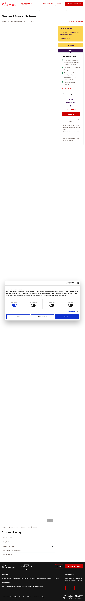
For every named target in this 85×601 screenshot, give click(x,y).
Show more (66, 88)
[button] (13, 10)
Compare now (65, 38)
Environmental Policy (39, 596)
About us (9, 10)
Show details (71, 311)
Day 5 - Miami (7, 554)
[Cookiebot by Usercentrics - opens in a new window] (67, 283)
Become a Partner (56, 10)
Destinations (35, 10)
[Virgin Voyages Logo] (10, 4)
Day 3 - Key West (8, 546)
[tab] (70, 50)
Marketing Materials (23, 10)
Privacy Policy (13, 596)
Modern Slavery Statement (25, 596)
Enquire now (70, 114)
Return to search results (75, 21)
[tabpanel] (70, 99)
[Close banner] (78, 283)
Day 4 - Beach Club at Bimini (12, 550)
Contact (46, 10)
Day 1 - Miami (7, 537)
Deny (18, 316)
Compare (71, 45)
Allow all (66, 316)
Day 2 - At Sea (7, 542)
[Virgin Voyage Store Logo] (26, 4)
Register (70, 588)
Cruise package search (74, 566)
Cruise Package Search (74, 3)
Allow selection (42, 316)
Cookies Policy (5, 596)
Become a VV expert (70, 10)
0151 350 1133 (48, 3)
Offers (59, 3)
